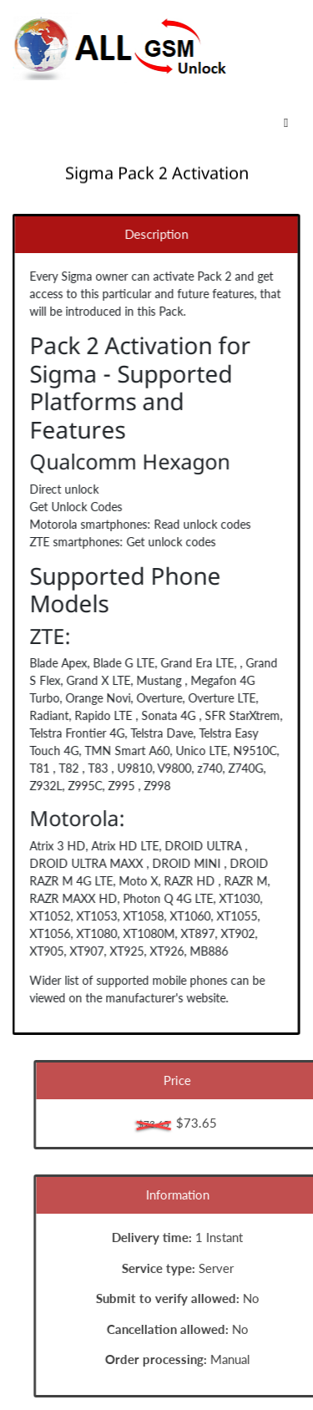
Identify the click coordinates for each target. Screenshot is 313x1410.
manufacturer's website (162, 998)
